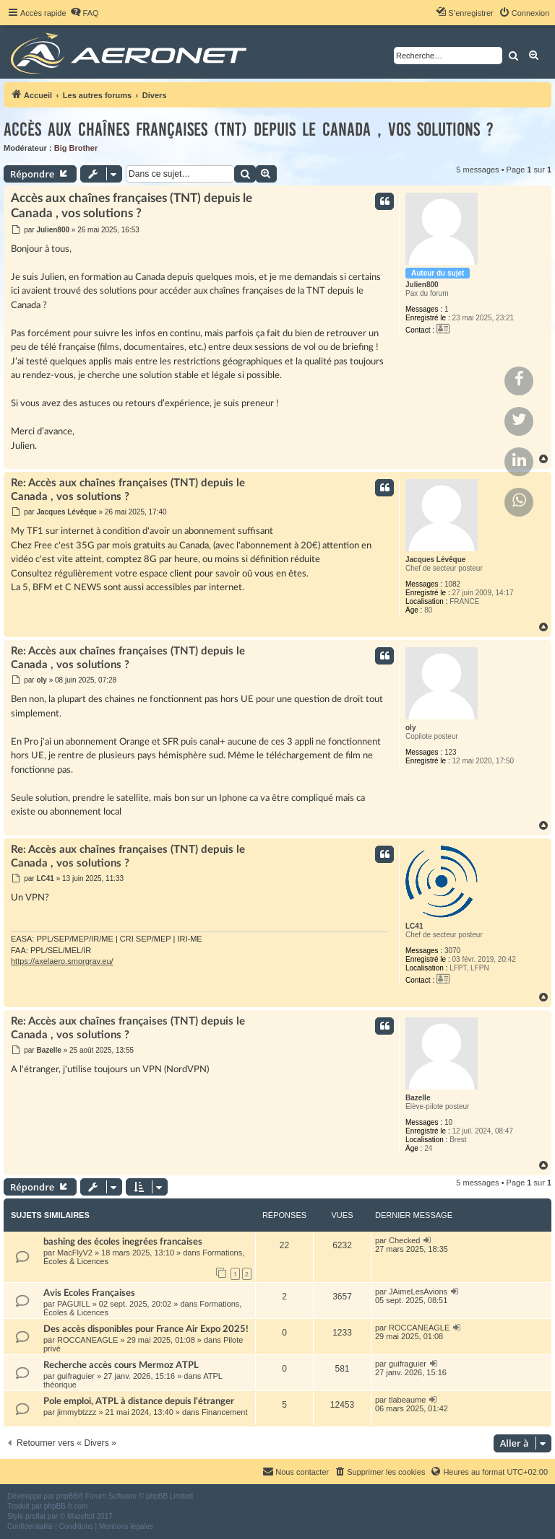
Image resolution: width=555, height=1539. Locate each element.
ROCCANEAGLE (87, 1340)
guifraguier (76, 1376)
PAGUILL (73, 1303)
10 (448, 1122)
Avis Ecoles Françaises (89, 1293)
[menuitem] (84, 13)
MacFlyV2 (74, 1252)
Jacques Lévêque (435, 560)
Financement (225, 1412)
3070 (452, 951)
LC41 (414, 926)
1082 (452, 584)
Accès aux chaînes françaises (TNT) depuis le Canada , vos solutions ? (249, 129)
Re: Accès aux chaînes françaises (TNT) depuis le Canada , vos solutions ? (128, 490)
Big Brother (76, 148)
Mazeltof (81, 1516)
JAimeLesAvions (418, 1291)
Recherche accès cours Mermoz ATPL (121, 1365)
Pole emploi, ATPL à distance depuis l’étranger (138, 1401)
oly (410, 728)
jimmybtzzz (76, 1412)
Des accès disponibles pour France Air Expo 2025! (146, 1329)
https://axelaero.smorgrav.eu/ (62, 961)
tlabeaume (407, 1399)
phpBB (67, 1496)
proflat (35, 1516)
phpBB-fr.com (66, 1506)
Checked (404, 1240)
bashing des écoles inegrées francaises (122, 1242)
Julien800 (422, 285)
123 (450, 752)
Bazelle (417, 1098)
